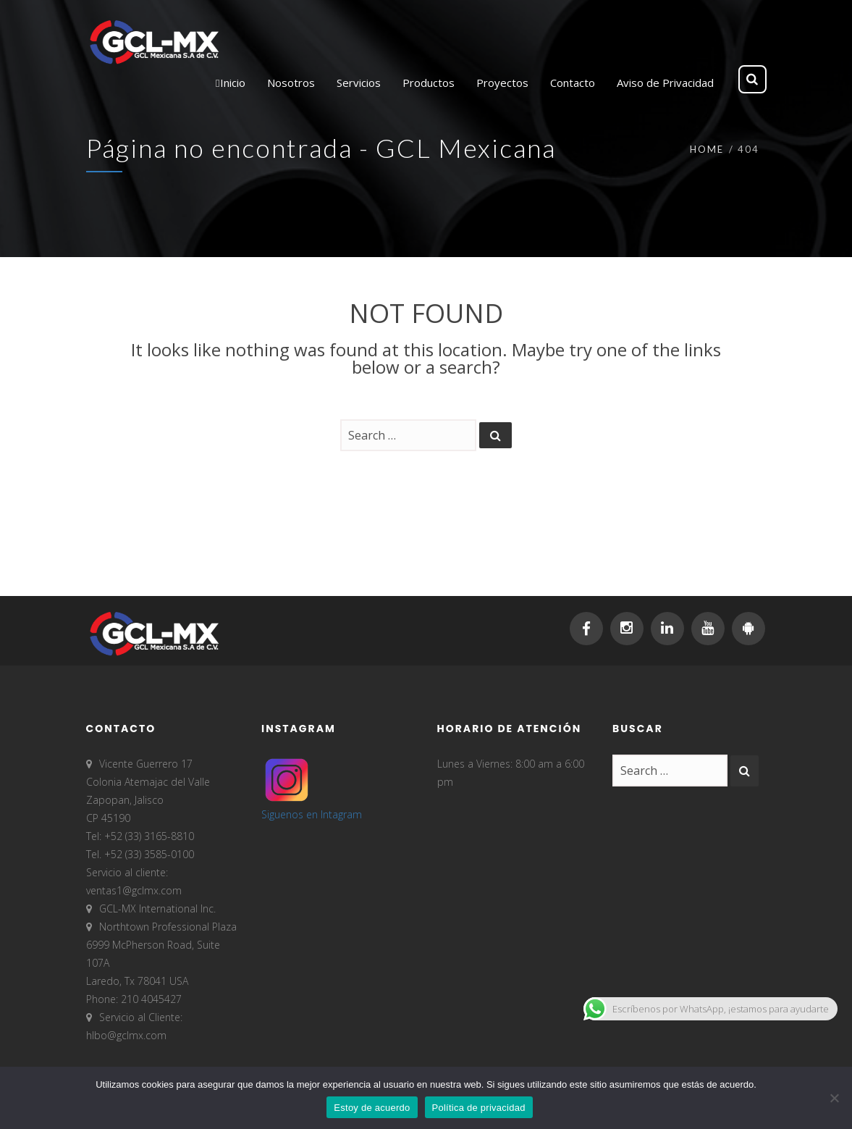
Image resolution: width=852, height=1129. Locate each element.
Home (707, 149)
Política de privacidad (479, 1107)
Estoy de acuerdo (372, 1107)
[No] (834, 1098)
